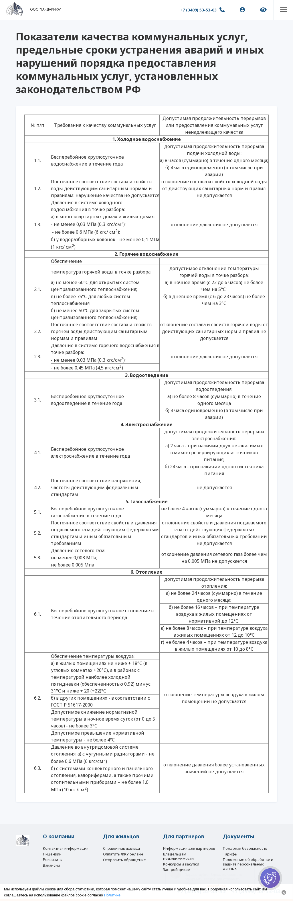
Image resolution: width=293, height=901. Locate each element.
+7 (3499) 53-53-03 (196, 10)
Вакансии (51, 864)
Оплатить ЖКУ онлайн (123, 851)
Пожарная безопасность (245, 844)
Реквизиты (52, 858)
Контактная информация (65, 844)
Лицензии (52, 851)
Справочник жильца (121, 844)
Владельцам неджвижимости (178, 853)
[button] (282, 10)
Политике (112, 895)
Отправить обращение (124, 858)
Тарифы (230, 851)
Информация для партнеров (189, 844)
